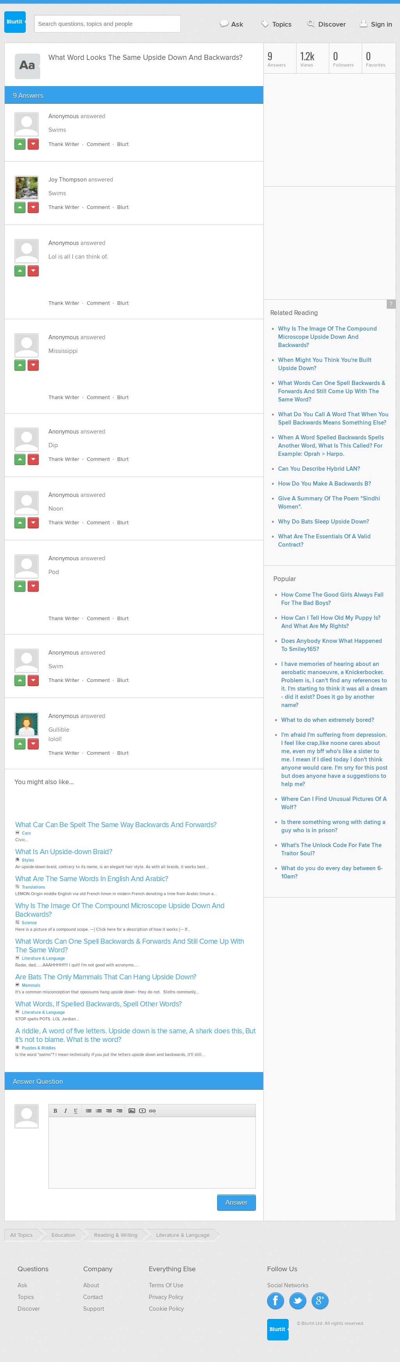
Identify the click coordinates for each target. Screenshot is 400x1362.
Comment (98, 144)
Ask (231, 24)
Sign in (375, 24)
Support (93, 1308)
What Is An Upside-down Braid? (63, 851)
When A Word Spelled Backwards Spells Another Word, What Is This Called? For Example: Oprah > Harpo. (331, 446)
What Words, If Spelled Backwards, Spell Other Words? (98, 1004)
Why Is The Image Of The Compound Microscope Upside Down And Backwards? (120, 910)
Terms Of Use (166, 1285)
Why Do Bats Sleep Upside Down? (323, 521)
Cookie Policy (166, 1308)
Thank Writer (63, 144)
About (91, 1285)
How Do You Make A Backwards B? (324, 484)
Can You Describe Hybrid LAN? (319, 469)
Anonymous (63, 116)
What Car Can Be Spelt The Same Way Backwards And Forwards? (116, 824)
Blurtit (15, 23)
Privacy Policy (166, 1297)
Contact (93, 1297)
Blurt (123, 144)
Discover (325, 24)
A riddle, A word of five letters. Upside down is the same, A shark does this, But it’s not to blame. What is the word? (135, 1035)
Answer (236, 1202)
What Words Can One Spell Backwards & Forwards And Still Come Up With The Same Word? (129, 946)
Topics (275, 24)
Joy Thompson (67, 179)
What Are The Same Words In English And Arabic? (91, 878)
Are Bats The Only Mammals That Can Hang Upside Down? (105, 977)
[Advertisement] (138, 275)
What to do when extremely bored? (327, 720)
